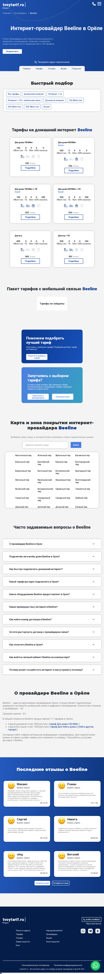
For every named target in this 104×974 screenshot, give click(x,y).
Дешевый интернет (54, 100)
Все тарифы (13, 94)
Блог (18, 947)
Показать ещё (41, 884)
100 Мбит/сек (75, 100)
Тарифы (19, 936)
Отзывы (19, 939)
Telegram (90, 932)
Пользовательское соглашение (35, 967)
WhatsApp (83, 932)
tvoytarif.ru (13, 4)
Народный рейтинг (54, 932)
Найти (76, 445)
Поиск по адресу (23, 932)
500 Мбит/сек (32, 106)
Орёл (6, 8)
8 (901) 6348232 (93, 921)
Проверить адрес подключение (54, 62)
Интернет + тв (55, 94)
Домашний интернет (34, 94)
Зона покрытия (52, 943)
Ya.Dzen (97, 932)
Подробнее (30, 168)
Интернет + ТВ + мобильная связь (24, 100)
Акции (46, 106)
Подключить (12, 51)
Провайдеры (51, 936)
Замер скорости (23, 943)
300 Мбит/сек (14, 106)
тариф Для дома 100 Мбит (64, 724)
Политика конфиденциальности (68, 967)
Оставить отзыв (61, 884)
